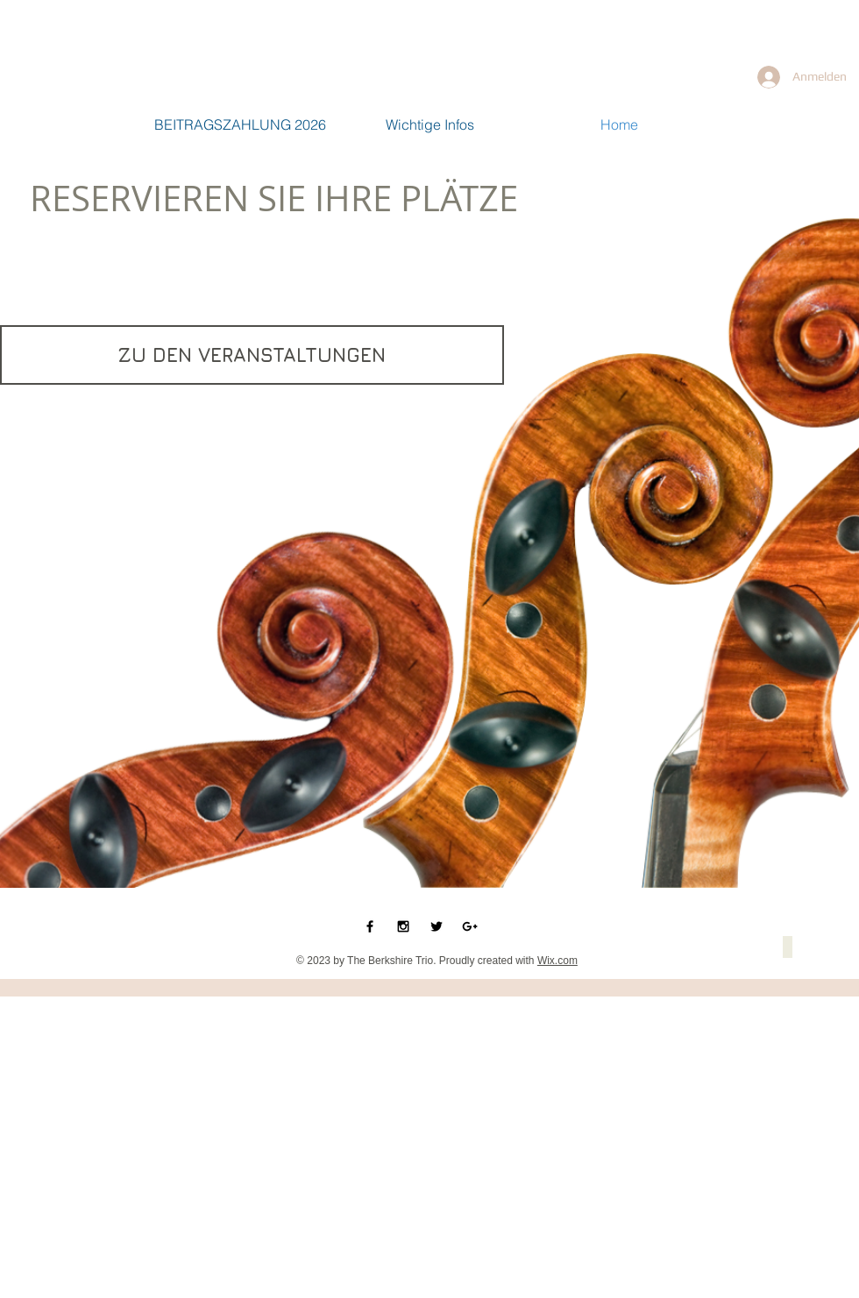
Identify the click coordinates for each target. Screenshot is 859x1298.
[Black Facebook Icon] (370, 926)
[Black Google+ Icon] (470, 926)
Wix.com (557, 960)
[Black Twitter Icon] (436, 926)
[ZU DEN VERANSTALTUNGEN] (252, 355)
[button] (787, 947)
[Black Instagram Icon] (403, 926)
